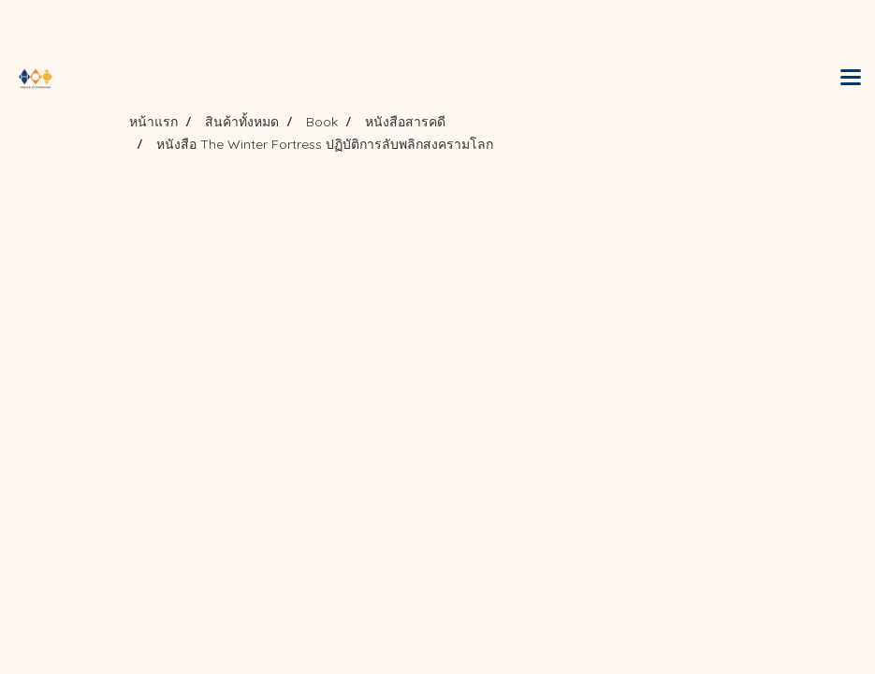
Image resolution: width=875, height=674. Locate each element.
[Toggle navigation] (850, 78)
